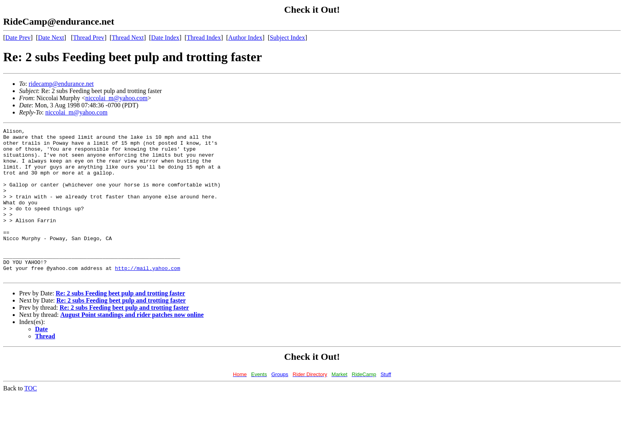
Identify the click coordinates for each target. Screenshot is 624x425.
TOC (30, 418)
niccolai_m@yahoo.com (116, 98)
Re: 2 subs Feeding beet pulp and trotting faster (120, 323)
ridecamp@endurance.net (61, 83)
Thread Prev (88, 37)
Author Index (245, 37)
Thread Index (204, 37)
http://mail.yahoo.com (147, 296)
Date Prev (18, 37)
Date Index (165, 37)
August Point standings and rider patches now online (132, 344)
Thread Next (128, 37)
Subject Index (287, 37)
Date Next (51, 37)
